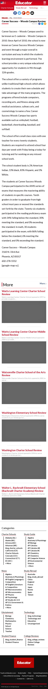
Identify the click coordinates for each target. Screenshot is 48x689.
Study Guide (21, 673)
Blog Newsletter (41, 676)
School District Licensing (11, 676)
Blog (11, 17)
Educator (24, 3)
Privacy (41, 686)
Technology (33, 8)
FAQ (29, 673)
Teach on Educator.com (8, 673)
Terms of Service (34, 686)
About (45, 686)
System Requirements (40, 673)
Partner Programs (27, 676)
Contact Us (20, 679)
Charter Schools (17, 17)
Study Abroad (21, 8)
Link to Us (29, 679)
